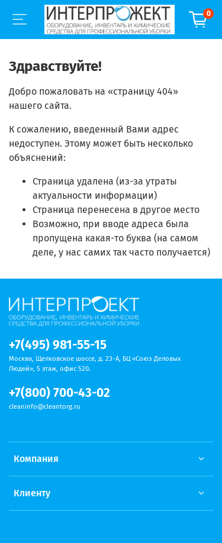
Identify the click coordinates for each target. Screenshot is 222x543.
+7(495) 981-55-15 (58, 345)
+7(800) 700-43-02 (59, 393)
